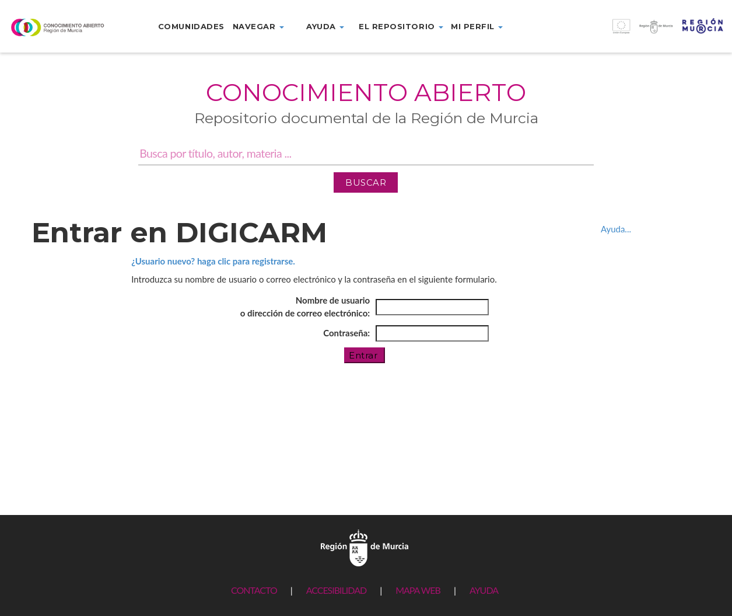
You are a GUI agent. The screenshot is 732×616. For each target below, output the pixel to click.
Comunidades (191, 26)
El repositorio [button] (401, 26)
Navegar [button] (258, 26)
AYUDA (484, 590)
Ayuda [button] (325, 26)
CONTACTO (254, 590)
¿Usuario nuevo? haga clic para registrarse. (213, 261)
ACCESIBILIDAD (336, 590)
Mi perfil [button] (477, 26)
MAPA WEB (417, 590)
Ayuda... (616, 229)
